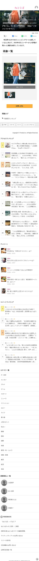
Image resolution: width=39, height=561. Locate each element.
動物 (2, 431)
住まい (3, 427)
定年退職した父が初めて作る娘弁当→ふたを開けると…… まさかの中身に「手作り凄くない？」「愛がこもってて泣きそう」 (24, 156)
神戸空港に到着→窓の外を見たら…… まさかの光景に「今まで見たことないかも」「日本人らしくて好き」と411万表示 (24, 214)
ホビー (3, 408)
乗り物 (3, 417)
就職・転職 (4, 455)
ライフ (3, 412)
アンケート (4, 244)
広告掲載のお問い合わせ (8, 545)
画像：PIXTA (35, 33)
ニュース (3, 398)
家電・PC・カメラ (6, 450)
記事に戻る (19, 106)
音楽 (2, 469)
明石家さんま (12, 499)
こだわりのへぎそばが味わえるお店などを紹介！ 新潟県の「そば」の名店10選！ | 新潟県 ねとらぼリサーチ (21, 311)
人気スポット (5, 422)
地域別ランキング (10, 118)
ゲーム (3, 389)
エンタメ (3, 379)
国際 (2, 441)
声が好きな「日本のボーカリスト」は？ (19, 251)
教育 (2, 459)
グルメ (3, 384)
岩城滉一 (11, 508)
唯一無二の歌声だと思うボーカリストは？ (20, 291)
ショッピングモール (6, 19)
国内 (2, 436)
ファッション (5, 403)
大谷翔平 (11, 482)
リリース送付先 (6, 540)
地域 (2, 445)
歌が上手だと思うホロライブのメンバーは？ (20, 260)
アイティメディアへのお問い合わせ (12, 535)
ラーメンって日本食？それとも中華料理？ (20, 270)
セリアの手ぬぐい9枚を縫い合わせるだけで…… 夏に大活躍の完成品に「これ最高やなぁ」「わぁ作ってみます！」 (24, 146)
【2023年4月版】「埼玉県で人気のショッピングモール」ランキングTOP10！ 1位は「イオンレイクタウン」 (19, 26)
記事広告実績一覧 (6, 550)
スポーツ (3, 394)
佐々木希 (11, 491)
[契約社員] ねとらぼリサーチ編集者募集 (13, 531)
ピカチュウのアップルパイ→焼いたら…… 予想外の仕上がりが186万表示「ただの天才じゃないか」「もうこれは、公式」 (24, 165)
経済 (2, 464)
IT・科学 (3, 375)
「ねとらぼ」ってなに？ (8, 521)
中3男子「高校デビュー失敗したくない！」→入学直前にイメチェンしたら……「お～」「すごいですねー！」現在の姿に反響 (24, 175)
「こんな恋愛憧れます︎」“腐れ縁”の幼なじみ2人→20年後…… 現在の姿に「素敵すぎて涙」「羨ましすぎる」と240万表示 (24, 234)
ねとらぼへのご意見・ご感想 (10, 526)
